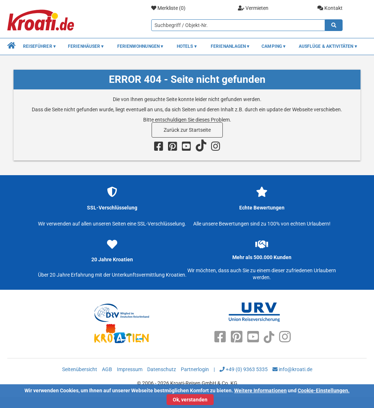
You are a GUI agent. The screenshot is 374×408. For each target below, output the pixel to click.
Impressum (129, 369)
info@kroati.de (292, 369)
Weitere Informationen (260, 390)
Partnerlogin (195, 369)
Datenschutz (161, 369)
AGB (107, 369)
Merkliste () (168, 8)
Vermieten (253, 8)
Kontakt (330, 8)
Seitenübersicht (79, 369)
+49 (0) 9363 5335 (244, 369)
